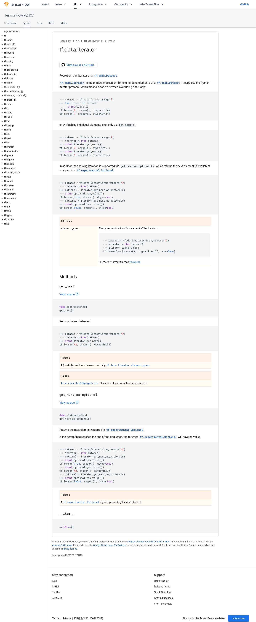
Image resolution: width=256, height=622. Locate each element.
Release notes (162, 586)
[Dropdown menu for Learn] (66, 4)
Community (121, 4)
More (64, 23)
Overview (10, 23)
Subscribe (238, 618)
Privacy (67, 618)
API (77, 41)
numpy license (69, 548)
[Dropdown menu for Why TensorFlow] (163, 4)
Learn (58, 4)
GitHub (244, 4)
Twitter (56, 592)
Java (51, 23)
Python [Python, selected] (27, 23)
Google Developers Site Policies (109, 545)
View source (67, 294)
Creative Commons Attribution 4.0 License (148, 541)
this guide (135, 262)
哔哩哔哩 (57, 598)
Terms (55, 618)
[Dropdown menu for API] (81, 4)
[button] (23, 36)
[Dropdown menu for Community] (132, 4)
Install (45, 4)
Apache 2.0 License (62, 545)
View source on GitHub (78, 65)
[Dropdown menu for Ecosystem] (107, 4)
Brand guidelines (163, 598)
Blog (54, 580)
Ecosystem (96, 4)
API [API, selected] (75, 4)
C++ (39, 23)
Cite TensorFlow (163, 603)
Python (111, 41)
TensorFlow (65, 41)
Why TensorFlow (149, 4)
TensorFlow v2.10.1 (19, 15)
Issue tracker (161, 580)
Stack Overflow (162, 592)
